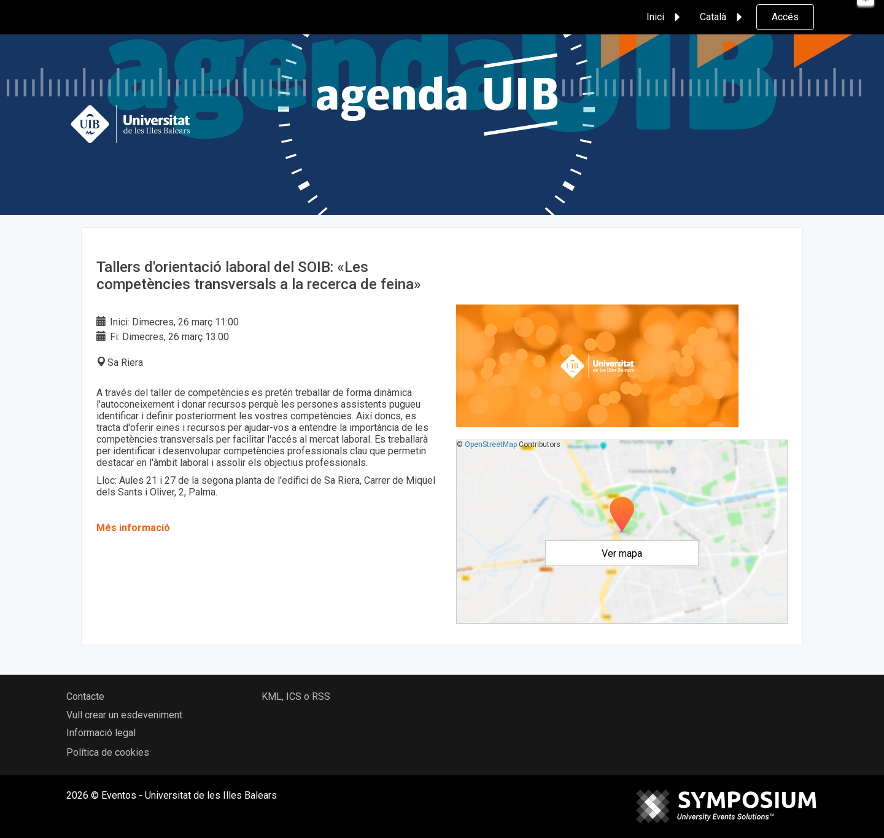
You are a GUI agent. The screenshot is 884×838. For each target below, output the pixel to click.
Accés (785, 17)
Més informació (133, 527)
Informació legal (101, 733)
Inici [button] (665, 17)
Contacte (85, 696)
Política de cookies (107, 752)
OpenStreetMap (491, 444)
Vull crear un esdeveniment (124, 715)
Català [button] (723, 17)
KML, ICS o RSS (296, 696)
